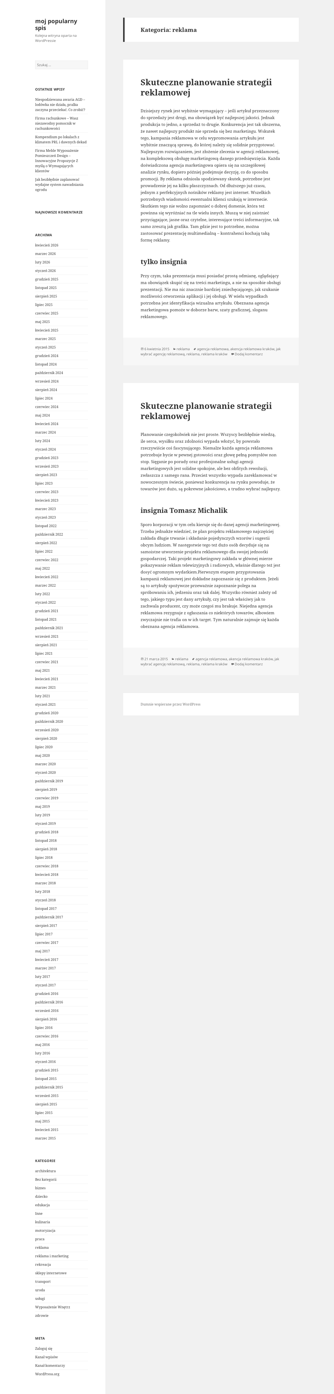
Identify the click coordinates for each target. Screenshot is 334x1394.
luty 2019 (42, 815)
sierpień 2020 (46, 738)
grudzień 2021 (46, 611)
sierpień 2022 (46, 543)
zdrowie (42, 1315)
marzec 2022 (45, 585)
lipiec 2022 (44, 551)
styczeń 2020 (45, 772)
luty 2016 (42, 1053)
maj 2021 (42, 670)
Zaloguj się (43, 1348)
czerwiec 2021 (46, 662)
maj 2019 (42, 806)
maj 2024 (42, 415)
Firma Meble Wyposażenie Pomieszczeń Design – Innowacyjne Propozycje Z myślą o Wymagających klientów (57, 160)
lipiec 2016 (44, 1027)
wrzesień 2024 (47, 381)
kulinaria (42, 1222)
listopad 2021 (46, 619)
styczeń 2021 (45, 704)
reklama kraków (214, 354)
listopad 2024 (46, 364)
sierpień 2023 (46, 474)
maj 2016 (42, 1044)
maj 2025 (42, 321)
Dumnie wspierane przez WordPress (170, 704)
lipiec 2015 (44, 1112)
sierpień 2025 (46, 296)
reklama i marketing (52, 1256)
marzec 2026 (45, 253)
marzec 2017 (45, 968)
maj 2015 (42, 1121)
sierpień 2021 (46, 645)
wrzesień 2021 (47, 636)
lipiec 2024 (44, 398)
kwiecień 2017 (46, 959)
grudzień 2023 (46, 457)
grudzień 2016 (46, 993)
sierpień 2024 (46, 389)
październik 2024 (49, 372)
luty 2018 (42, 891)
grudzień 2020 (46, 713)
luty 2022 (42, 594)
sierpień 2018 (46, 849)
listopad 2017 (46, 908)
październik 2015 (49, 1087)
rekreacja (43, 1264)
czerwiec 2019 (46, 798)
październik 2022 (49, 534)
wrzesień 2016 (47, 1010)
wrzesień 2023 (47, 466)
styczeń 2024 (45, 449)
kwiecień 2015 (46, 1129)
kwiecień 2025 (46, 330)
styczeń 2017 (45, 985)
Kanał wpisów (46, 1357)
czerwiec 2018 (46, 866)
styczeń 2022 (45, 602)
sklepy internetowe (51, 1273)
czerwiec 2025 (46, 313)
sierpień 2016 (46, 1019)
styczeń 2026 (45, 270)
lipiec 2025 (44, 304)
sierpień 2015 (46, 1104)
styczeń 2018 (45, 900)
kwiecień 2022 (46, 577)
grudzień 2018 (46, 832)
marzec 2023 (45, 508)
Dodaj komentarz (249, 354)
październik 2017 (49, 917)
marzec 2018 (45, 883)
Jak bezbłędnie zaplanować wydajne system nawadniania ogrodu (59, 184)
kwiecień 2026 (46, 245)
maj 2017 (42, 951)
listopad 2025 (46, 287)
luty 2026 (42, 262)
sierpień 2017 (46, 925)
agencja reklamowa (213, 349)
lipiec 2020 (44, 747)
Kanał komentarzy (50, 1365)
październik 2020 (49, 721)
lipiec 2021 (44, 653)
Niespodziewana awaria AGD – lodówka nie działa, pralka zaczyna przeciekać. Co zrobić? (60, 104)
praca (40, 1239)
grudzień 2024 (46, 355)
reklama (42, 1247)
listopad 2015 (46, 1078)
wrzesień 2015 (47, 1095)
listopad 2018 (46, 840)
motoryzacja (45, 1230)
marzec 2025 (45, 338)
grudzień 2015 (46, 1070)
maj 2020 (42, 755)
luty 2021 (42, 696)
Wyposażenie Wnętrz (52, 1307)
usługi (40, 1298)
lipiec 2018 (44, 857)
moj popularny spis (56, 24)
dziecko (41, 1196)
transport (43, 1281)
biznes (40, 1188)
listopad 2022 (46, 525)
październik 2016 (49, 1002)
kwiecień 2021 (46, 679)
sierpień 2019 (46, 789)
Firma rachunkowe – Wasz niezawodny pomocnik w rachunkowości (56, 123)
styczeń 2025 (45, 347)
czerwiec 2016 (46, 1036)
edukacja (42, 1205)
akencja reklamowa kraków (252, 349)
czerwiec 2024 (46, 406)
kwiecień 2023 (46, 500)
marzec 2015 (45, 1138)
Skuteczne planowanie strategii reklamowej (206, 87)
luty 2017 (42, 976)
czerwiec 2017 (46, 942)
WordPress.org (47, 1374)
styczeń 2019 (45, 823)
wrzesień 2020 (47, 730)
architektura (45, 1171)
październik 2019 (49, 781)
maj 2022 (42, 568)
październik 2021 (49, 628)
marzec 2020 (45, 764)
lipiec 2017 (44, 934)
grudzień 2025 (46, 279)
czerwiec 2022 (46, 560)
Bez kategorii (45, 1179)
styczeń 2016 (45, 1061)
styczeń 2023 (45, 517)
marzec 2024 (45, 432)
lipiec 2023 (44, 483)
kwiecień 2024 (46, 423)
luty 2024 (42, 440)
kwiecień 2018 (46, 874)
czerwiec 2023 (46, 491)
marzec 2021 (45, 687)
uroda (40, 1290)
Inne (39, 1213)
